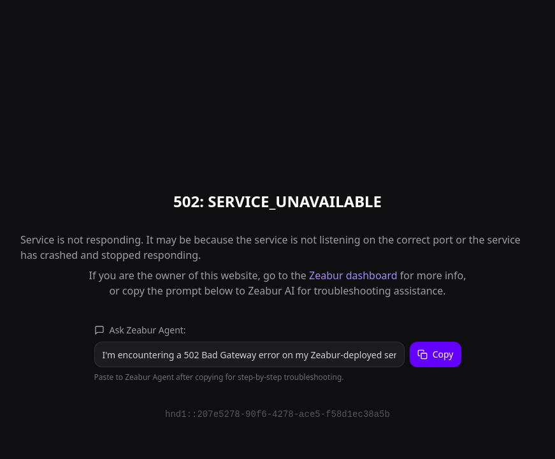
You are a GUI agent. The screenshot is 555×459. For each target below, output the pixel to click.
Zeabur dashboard (353, 275)
